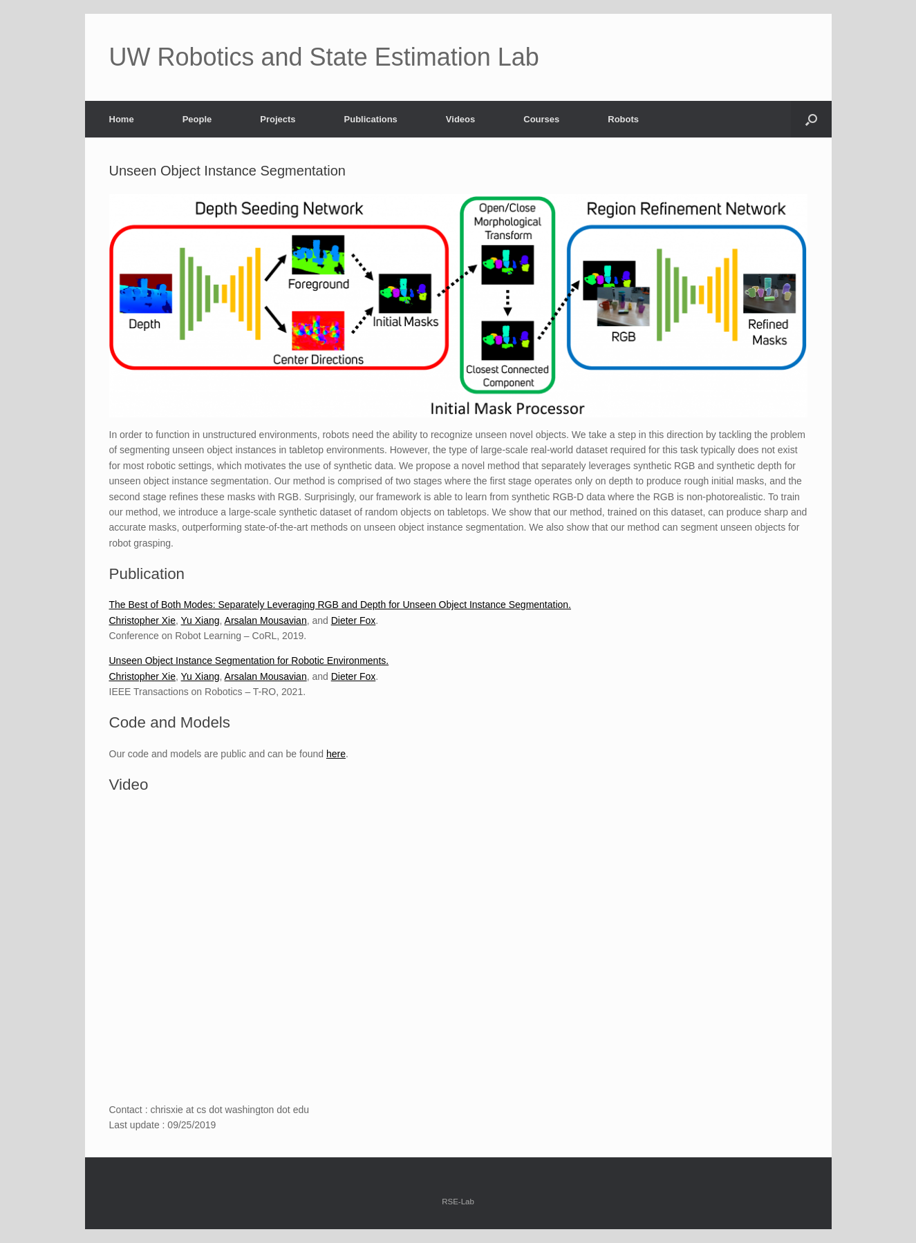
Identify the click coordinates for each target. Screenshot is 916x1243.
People (197, 119)
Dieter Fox (353, 620)
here (336, 753)
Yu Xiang (200, 620)
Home (121, 119)
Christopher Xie (142, 620)
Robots (623, 119)
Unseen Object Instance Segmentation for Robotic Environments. (249, 660)
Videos (460, 119)
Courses (541, 119)
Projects (277, 119)
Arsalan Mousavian (266, 620)
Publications (371, 119)
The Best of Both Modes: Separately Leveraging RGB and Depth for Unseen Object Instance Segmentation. (340, 604)
